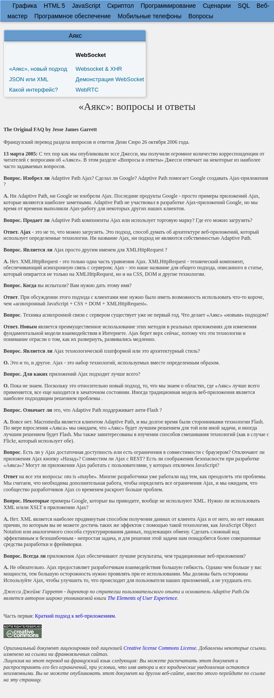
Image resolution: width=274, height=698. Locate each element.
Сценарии (217, 5)
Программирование (168, 5)
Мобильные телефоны (150, 16)
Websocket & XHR (98, 69)
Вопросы (200, 16)
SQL (244, 5)
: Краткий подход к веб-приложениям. (74, 616)
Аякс (75, 35)
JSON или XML (29, 79)
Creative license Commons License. (161, 648)
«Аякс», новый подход (38, 69)
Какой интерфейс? (33, 89)
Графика (25, 5)
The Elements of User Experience (142, 598)
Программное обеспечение (72, 16)
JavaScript (86, 5)
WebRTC (86, 89)
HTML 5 (54, 5)
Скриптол (120, 5)
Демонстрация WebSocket (109, 79)
